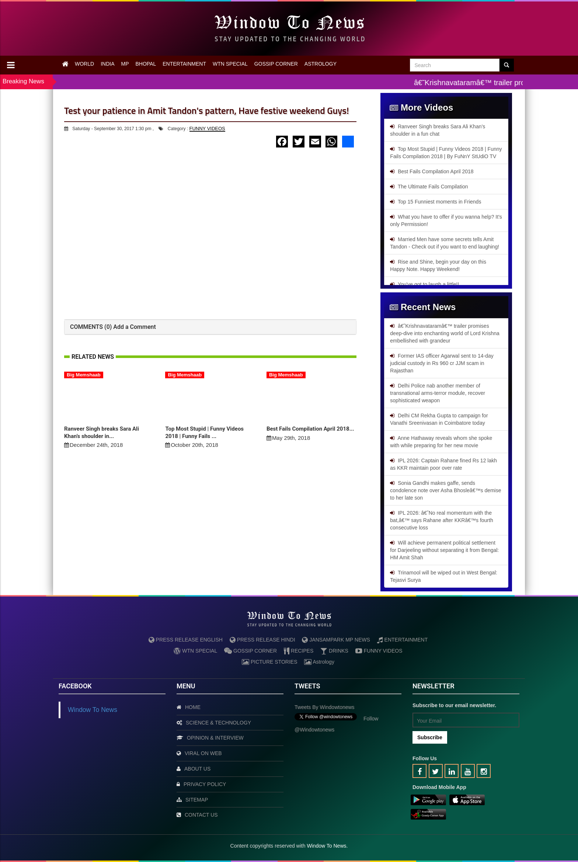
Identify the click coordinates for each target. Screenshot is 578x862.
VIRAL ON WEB (203, 753)
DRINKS (334, 651)
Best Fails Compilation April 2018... (310, 428)
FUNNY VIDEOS (207, 128)
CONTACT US (201, 815)
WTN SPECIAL (230, 64)
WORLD (84, 64)
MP (125, 64)
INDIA (107, 64)
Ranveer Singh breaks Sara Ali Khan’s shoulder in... (101, 432)
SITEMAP (196, 800)
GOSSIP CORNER (276, 64)
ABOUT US (197, 769)
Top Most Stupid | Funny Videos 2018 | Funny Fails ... (204, 432)
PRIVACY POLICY (205, 784)
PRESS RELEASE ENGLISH (186, 640)
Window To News (92, 709)
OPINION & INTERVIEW (215, 738)
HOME (193, 707)
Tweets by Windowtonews (325, 707)
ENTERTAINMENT (184, 64)
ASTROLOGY (320, 64)
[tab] (210, 327)
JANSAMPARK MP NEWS (336, 640)
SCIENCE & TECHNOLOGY (218, 723)
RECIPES (298, 651)
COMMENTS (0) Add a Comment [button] (113, 326)
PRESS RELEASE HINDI (262, 640)
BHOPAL (145, 64)
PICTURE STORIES (269, 662)
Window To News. (327, 846)
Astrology (319, 662)
